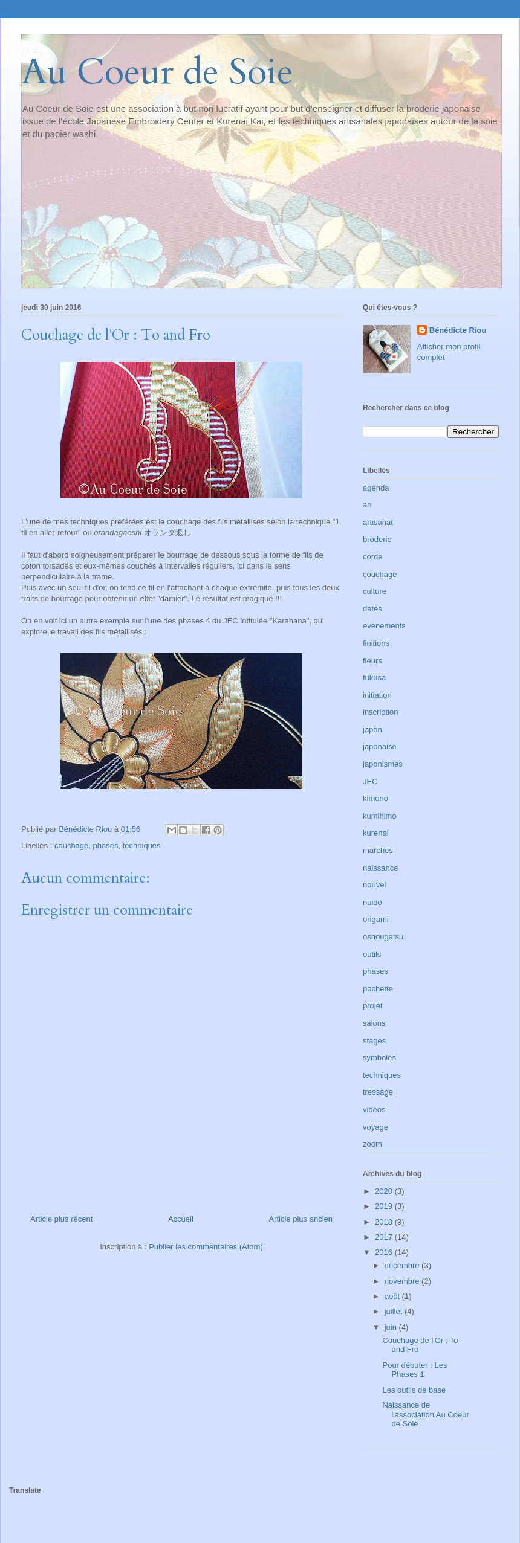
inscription (380, 712)
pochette (378, 988)
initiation (377, 695)
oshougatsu (383, 936)
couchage (71, 845)
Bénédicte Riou (458, 330)
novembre (403, 1281)
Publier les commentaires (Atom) (206, 1246)
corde (373, 556)
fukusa (374, 677)
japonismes (383, 763)
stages (374, 1040)
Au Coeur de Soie (157, 72)
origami (376, 919)
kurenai (376, 832)
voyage (375, 1127)
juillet (395, 1311)
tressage (378, 1092)
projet (373, 1005)
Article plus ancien (301, 1218)
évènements (384, 625)
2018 (385, 1221)
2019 (385, 1206)
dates (372, 608)
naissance (380, 867)
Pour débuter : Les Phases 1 (414, 1370)
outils (372, 954)
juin (392, 1327)
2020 (385, 1191)
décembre (403, 1265)
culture (374, 591)
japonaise (380, 746)
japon (372, 729)
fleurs (372, 660)
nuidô (372, 902)
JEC (370, 781)
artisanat (378, 522)
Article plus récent (61, 1218)
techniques (142, 845)
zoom (372, 1143)
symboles (379, 1057)
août (393, 1296)
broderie (377, 539)
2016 (385, 1252)
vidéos (374, 1109)
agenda (376, 487)
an (367, 504)
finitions (376, 643)
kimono (375, 798)
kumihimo (380, 815)
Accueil (180, 1218)
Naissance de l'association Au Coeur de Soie (425, 1414)
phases (106, 845)
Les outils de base (414, 1389)
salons (374, 1023)
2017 (385, 1237)
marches (378, 850)
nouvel (374, 884)
